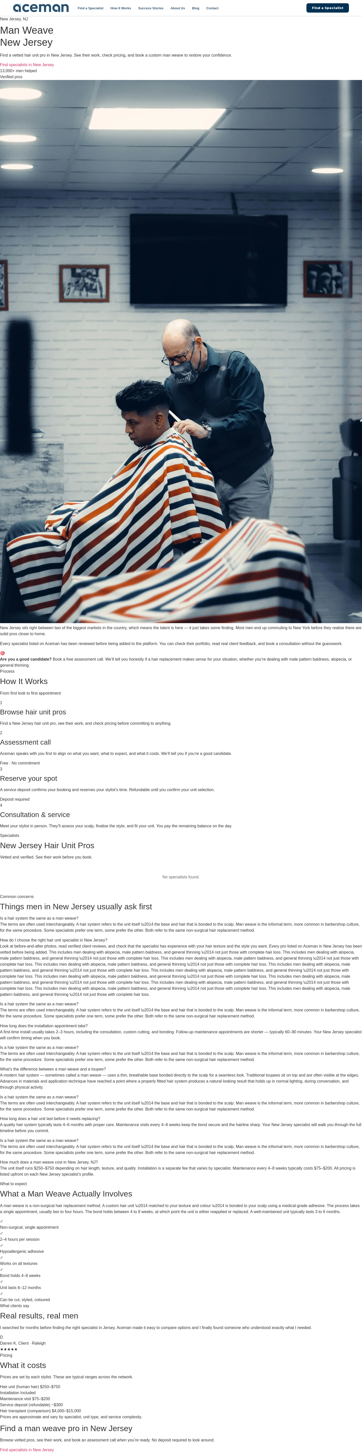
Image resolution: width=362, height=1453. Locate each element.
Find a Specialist (91, 8)
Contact (212, 8)
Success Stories (150, 8)
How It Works (121, 8)
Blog (195, 8)
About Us (177, 8)
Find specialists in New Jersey (27, 65)
